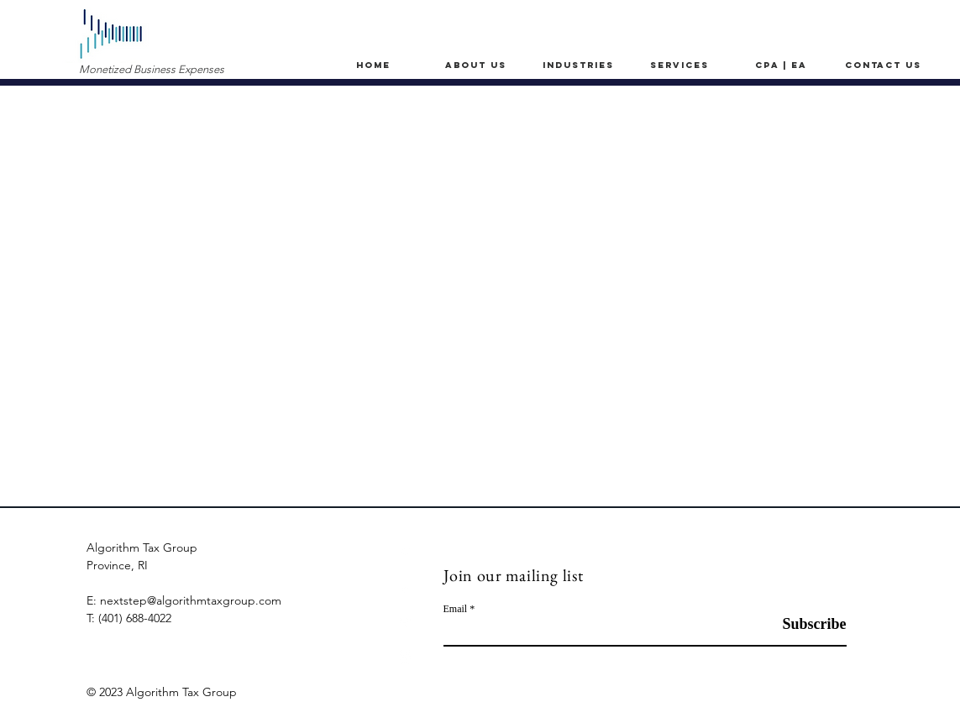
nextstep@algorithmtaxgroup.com (190, 600)
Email (455, 609)
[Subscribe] (804, 624)
